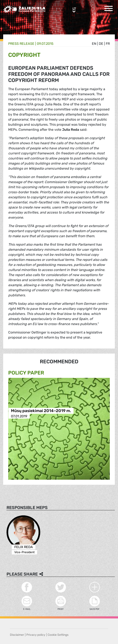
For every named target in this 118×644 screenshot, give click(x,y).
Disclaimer (17, 635)
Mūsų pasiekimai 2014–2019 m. (41, 410)
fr (108, 44)
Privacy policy (35, 635)
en (94, 44)
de (101, 44)
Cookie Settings (58, 635)
